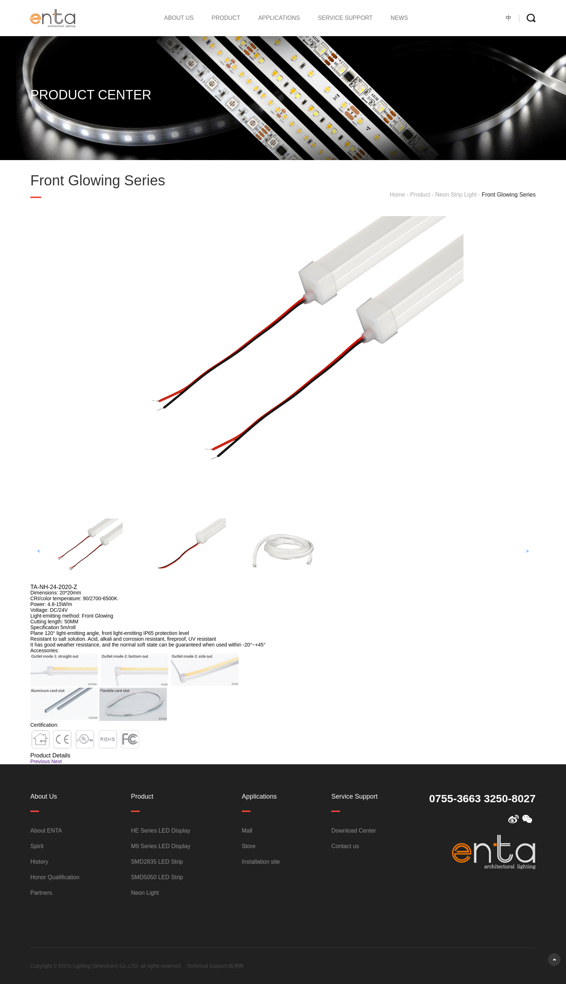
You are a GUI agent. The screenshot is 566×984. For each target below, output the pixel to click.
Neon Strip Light (456, 195)
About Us (179, 18)
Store (249, 846)
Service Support (345, 18)
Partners (41, 893)
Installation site (261, 862)
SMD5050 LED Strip (157, 877)
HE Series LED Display (161, 831)
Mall (247, 831)
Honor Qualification (54, 877)
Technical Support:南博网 (215, 966)
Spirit (36, 846)
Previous (40, 761)
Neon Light (145, 893)
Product (226, 18)
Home (397, 195)
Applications (279, 18)
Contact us (345, 846)
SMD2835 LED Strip (157, 862)
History (39, 862)
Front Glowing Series (509, 195)
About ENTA (46, 831)
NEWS (399, 18)
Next (56, 761)
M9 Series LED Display (161, 846)
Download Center (353, 831)
